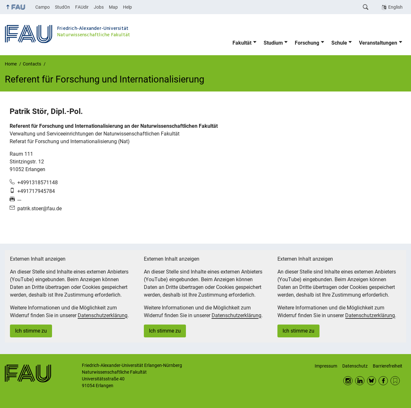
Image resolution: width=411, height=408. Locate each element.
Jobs (99, 7)
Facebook (383, 381)
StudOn (62, 7)
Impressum (326, 366)
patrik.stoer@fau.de (39, 208)
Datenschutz (355, 366)
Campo (42, 7)
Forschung (307, 43)
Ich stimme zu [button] (31, 331)
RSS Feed (395, 381)
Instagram (348, 381)
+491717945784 (36, 191)
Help (127, 7)
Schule (339, 43)
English (395, 7)
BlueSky (371, 381)
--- (19, 200)
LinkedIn (359, 381)
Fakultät (241, 43)
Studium (273, 43)
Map (113, 7)
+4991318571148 (37, 182)
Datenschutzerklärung (102, 315)
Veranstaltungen (378, 43)
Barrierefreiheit (387, 366)
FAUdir (82, 7)
